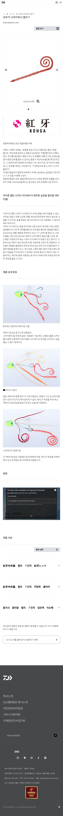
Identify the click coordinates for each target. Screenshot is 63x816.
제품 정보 (12, 14)
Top (4, 14)
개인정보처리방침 (13, 708)
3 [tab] (34, 109)
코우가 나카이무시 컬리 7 (26, 14)
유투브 (18, 758)
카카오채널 (25, 758)
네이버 (45, 758)
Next (57, 70)
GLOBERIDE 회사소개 (15, 702)
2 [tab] (31, 109)
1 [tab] (28, 109)
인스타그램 (31, 758)
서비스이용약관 (11, 714)
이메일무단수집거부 (14, 720)
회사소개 (8, 696)
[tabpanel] (31, 70)
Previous (5, 70)
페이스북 (38, 758)
